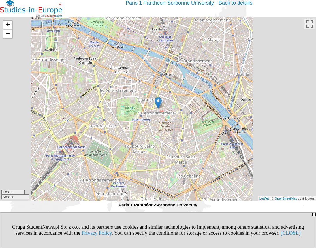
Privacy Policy (97, 233)
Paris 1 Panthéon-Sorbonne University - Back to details (189, 3)
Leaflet (264, 198)
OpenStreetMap (286, 198)
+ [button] (8, 25)
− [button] (8, 34)
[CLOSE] (290, 233)
